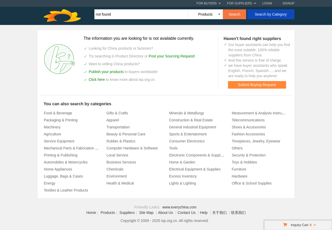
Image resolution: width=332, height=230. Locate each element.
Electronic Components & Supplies (197, 155)
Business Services (121, 162)
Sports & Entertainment (188, 134)
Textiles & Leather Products (66, 190)
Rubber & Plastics (120, 141)
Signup (288, 3)
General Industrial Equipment (192, 127)
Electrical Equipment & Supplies (194, 169)
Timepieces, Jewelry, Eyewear (256, 141)
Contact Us (186, 213)
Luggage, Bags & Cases (63, 176)
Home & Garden (182, 162)
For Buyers (207, 3)
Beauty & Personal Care (125, 134)
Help (204, 213)
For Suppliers (239, 3)
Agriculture (52, 134)
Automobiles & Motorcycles (66, 162)
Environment (116, 176)
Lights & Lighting (182, 183)
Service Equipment (59, 141)
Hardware (239, 176)
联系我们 (238, 213)
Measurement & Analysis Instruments (262, 113)
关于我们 (219, 213)
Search (234, 14)
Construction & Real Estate (191, 120)
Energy (49, 183)
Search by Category (271, 14)
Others (237, 148)
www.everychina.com (179, 207)
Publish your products (107, 72)
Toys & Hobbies (244, 162)
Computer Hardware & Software (132, 148)
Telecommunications (248, 120)
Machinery (52, 127)
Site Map (146, 213)
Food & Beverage (58, 113)
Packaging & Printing (61, 120)
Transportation (118, 127)
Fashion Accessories (248, 134)
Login (267, 3)
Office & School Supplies (252, 183)
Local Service (117, 155)
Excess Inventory (183, 176)
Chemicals (114, 169)
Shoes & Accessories (249, 127)
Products (108, 213)
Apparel (112, 120)
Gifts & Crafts (117, 113)
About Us (165, 213)
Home (91, 213)
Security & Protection (249, 155)
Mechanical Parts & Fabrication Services (76, 148)
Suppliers (127, 213)
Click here (97, 79)
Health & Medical (120, 183)
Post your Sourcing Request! (172, 56)
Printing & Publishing (60, 155)
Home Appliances (58, 169)
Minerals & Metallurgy (186, 113)
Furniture (239, 169)
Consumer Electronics (187, 141)
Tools (173, 148)
